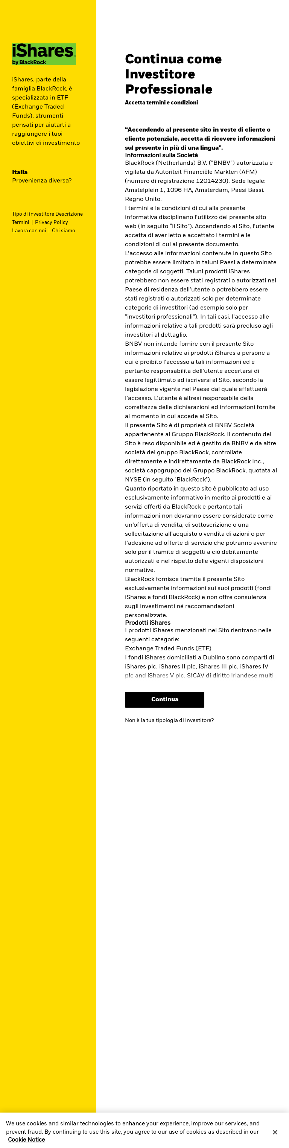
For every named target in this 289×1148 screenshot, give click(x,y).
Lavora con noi (29, 230)
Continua (164, 700)
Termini (20, 222)
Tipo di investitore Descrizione (47, 214)
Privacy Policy (51, 222)
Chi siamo (63, 230)
